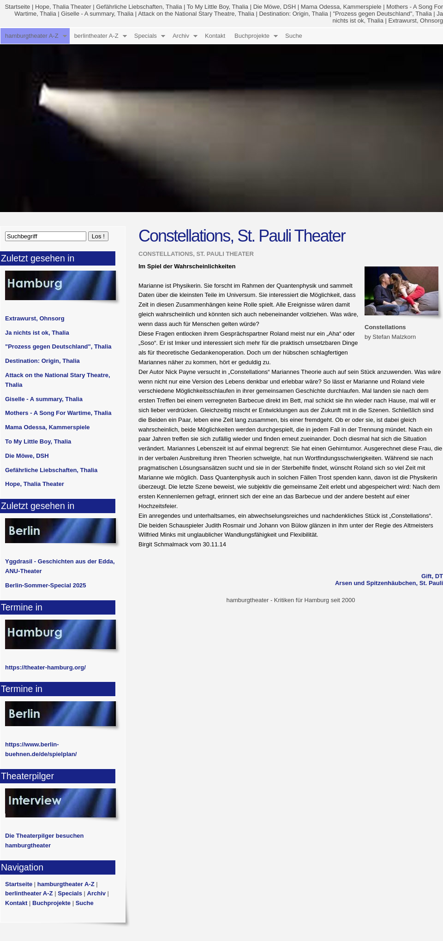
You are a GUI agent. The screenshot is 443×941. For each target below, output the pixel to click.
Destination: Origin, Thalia (293, 13)
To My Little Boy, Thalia (217, 6)
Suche (293, 35)
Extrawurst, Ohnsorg (416, 20)
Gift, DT (432, 576)
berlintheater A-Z (96, 35)
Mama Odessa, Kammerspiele (341, 6)
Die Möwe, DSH (274, 6)
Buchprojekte (251, 35)
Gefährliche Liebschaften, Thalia (139, 6)
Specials (145, 35)
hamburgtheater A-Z (32, 35)
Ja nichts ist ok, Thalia (37, 332)
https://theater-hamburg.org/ (45, 667)
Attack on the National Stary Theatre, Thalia (196, 13)
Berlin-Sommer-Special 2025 (45, 585)
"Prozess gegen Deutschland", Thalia (382, 13)
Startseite (17, 6)
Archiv (181, 35)
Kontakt (215, 35)
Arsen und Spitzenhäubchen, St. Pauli (389, 583)
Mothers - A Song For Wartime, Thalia (58, 412)
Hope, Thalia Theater (63, 6)
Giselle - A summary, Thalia (97, 13)
